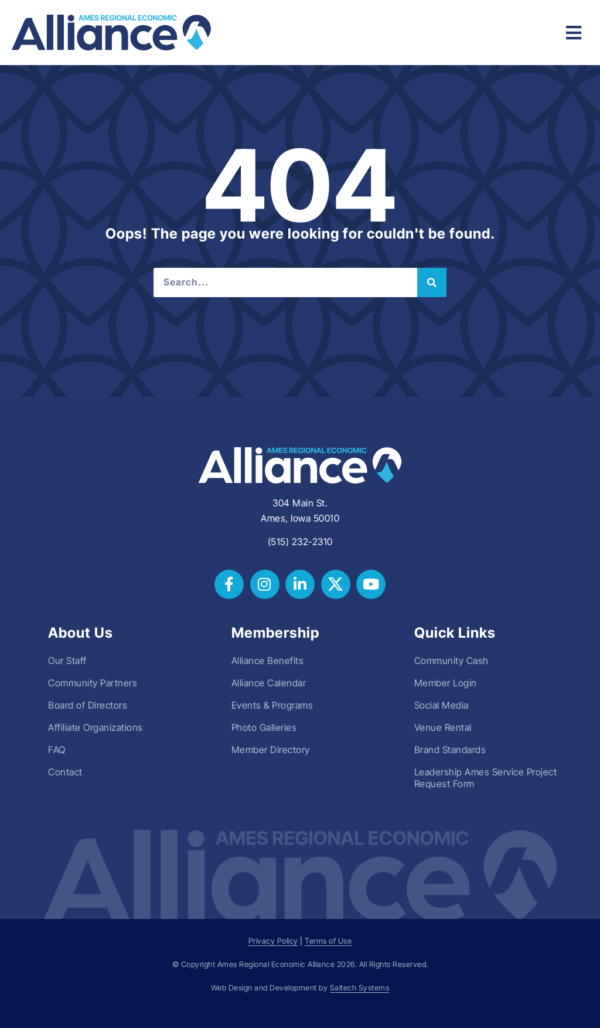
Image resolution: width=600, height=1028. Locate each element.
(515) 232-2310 (300, 541)
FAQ (57, 749)
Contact (65, 772)
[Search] (431, 282)
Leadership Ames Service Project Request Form (485, 777)
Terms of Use (328, 941)
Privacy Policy (273, 941)
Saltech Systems (360, 987)
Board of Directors (87, 705)
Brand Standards (450, 749)
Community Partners (92, 683)
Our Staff (67, 660)
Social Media (441, 705)
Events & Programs (272, 705)
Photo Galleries (264, 727)
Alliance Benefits (267, 660)
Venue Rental (443, 727)
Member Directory (270, 749)
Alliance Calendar (268, 683)
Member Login (445, 683)
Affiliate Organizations (95, 727)
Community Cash (451, 660)
